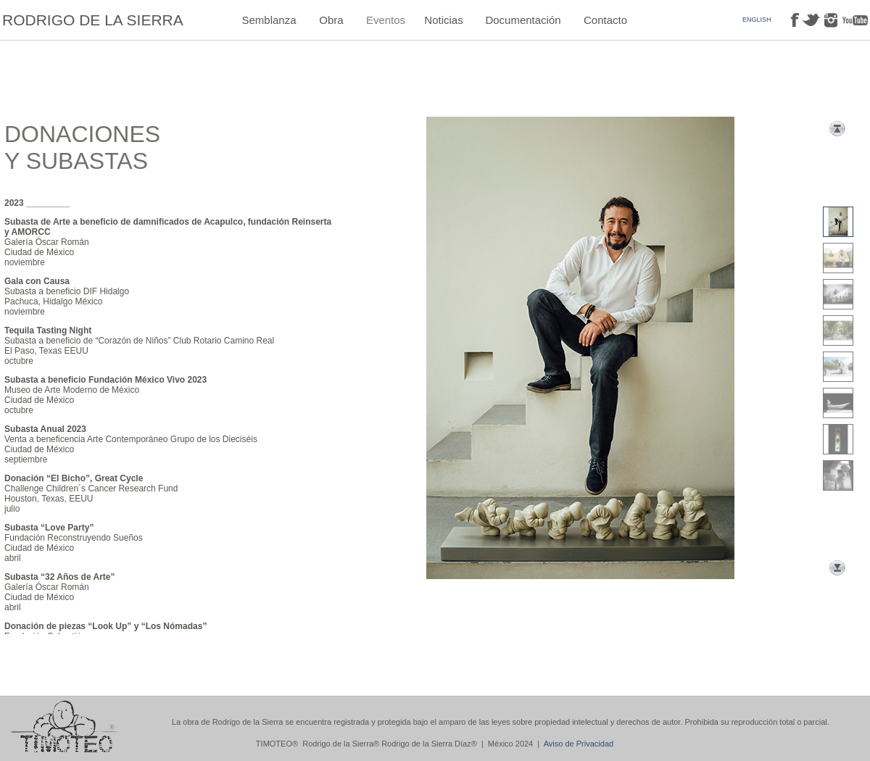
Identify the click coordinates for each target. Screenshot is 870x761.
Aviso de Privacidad (578, 743)
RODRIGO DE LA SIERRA (92, 20)
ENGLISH (756, 19)
